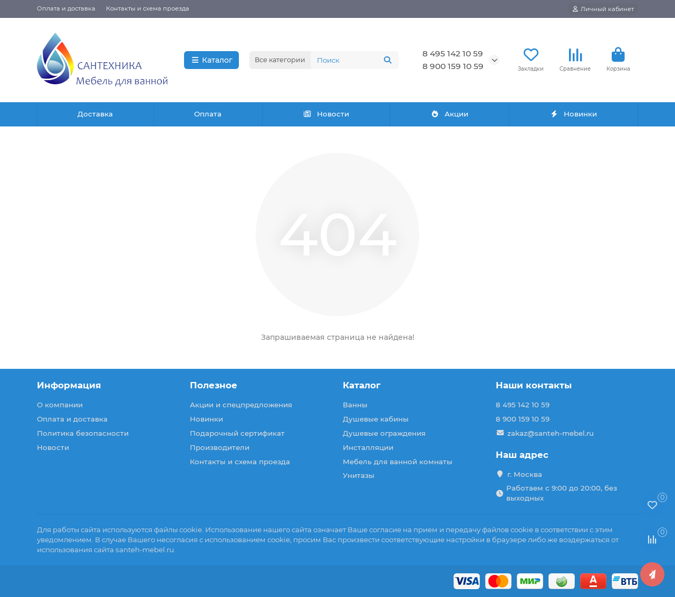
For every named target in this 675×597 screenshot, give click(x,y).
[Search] (355, 60)
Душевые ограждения (384, 433)
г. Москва (524, 474)
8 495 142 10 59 (452, 53)
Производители (219, 447)
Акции (449, 114)
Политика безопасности (83, 433)
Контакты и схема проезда (147, 8)
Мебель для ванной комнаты (397, 461)
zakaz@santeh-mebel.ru (550, 433)
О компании (60, 404)
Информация (69, 385)
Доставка (95, 114)
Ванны (355, 404)
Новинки (573, 114)
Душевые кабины (376, 419)
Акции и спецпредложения (241, 404)
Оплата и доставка (66, 8)
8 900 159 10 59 (453, 66)
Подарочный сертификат (237, 433)
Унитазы (358, 475)
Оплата (207, 114)
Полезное (213, 385)
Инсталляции (368, 447)
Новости (326, 114)
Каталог (211, 60)
